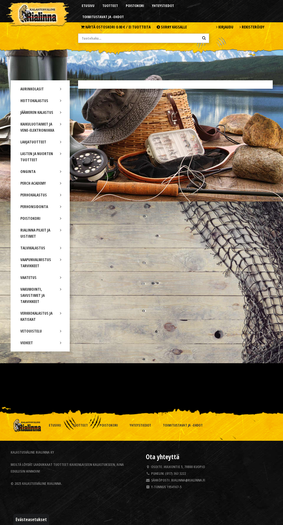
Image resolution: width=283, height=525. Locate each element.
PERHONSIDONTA (41, 206)
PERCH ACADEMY (41, 183)
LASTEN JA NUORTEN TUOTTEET (41, 156)
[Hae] (204, 37)
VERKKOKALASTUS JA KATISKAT (41, 316)
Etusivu (88, 5)
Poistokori (135, 5)
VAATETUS (41, 277)
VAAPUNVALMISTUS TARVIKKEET (41, 262)
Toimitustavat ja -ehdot (103, 16)
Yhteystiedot (163, 5)
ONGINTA (41, 171)
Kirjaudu (224, 27)
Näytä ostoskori (116, 27)
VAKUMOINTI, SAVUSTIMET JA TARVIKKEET (41, 295)
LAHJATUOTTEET (41, 142)
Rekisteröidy (252, 27)
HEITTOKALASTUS (41, 100)
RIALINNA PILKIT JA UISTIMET (41, 233)
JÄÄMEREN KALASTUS (41, 112)
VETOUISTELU (41, 331)
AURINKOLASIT (41, 88)
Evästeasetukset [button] (31, 519)
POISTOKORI (41, 218)
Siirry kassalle (172, 27)
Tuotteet (110, 5)
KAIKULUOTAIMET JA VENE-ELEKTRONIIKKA (41, 127)
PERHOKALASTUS (41, 195)
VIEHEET (41, 342)
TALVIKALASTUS (41, 248)
